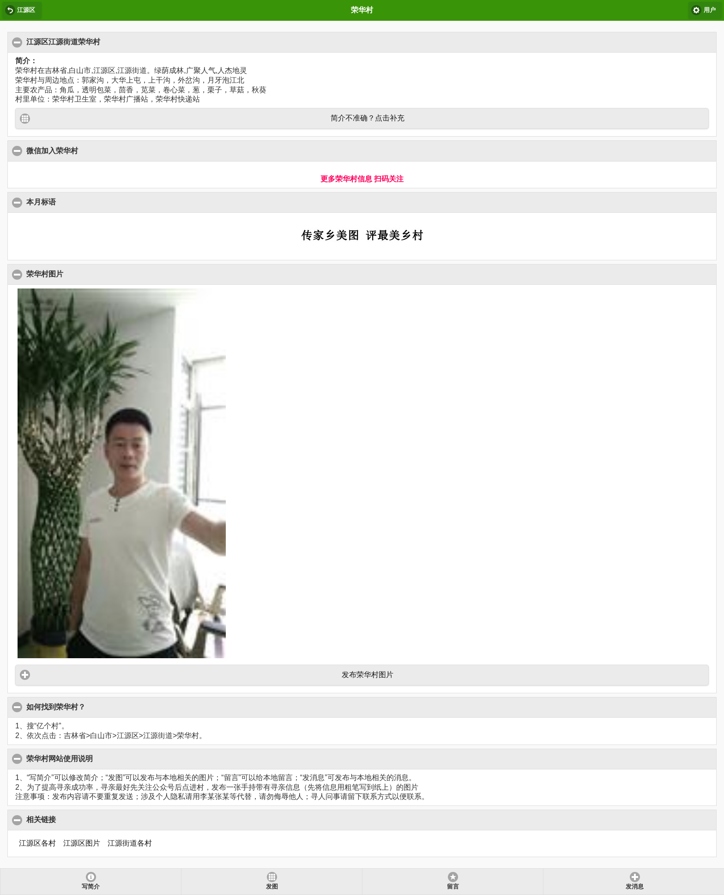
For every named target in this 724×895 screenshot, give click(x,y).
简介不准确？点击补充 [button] (367, 118)
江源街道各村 (130, 843)
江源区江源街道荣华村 (63, 41)
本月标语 (41, 202)
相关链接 (41, 819)
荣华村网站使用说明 (59, 758)
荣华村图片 (45, 274)
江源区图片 (81, 843)
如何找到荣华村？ (56, 707)
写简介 (91, 886)
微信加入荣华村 (52, 150)
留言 (453, 886)
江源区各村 (37, 843)
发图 (272, 886)
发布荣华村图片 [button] (367, 675)
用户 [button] (710, 10)
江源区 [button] (26, 10)
